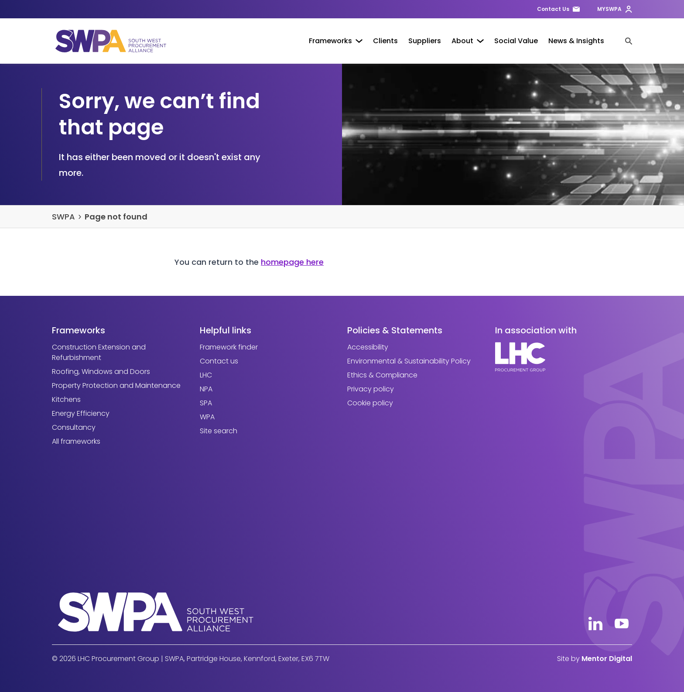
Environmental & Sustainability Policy (409, 361)
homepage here (292, 262)
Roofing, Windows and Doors (101, 372)
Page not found (116, 216)
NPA (206, 389)
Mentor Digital (606, 659)
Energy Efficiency (80, 413)
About (467, 41)
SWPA (63, 216)
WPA (207, 417)
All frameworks (76, 441)
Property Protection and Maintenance (116, 385)
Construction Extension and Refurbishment (99, 352)
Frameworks (336, 41)
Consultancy (74, 427)
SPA (206, 403)
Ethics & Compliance (382, 375)
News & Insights (576, 41)
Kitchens (66, 399)
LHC (206, 375)
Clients (385, 41)
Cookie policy (370, 403)
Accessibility (367, 347)
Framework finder (229, 347)
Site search (218, 431)
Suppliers (424, 41)
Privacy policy (370, 389)
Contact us (219, 361)
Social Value (516, 41)
